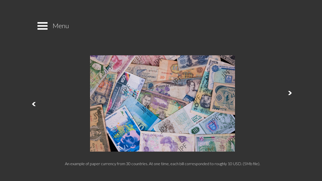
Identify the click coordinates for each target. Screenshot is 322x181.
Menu (61, 26)
